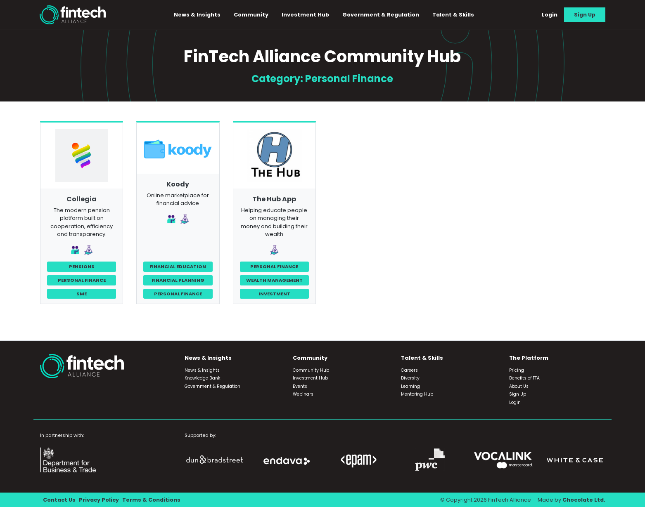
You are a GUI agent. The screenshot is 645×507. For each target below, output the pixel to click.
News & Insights (197, 14)
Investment (274, 293)
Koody (177, 184)
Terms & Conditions (151, 499)
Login (549, 14)
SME (81, 293)
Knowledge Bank (203, 378)
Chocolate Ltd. (583, 499)
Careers (409, 370)
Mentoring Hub (417, 394)
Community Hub (311, 370)
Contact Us (59, 499)
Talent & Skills (453, 14)
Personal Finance (82, 280)
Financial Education (177, 266)
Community (251, 14)
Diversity (410, 378)
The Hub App (274, 199)
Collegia (81, 199)
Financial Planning (178, 280)
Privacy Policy (99, 499)
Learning (410, 386)
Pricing (516, 370)
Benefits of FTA (524, 378)
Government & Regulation (380, 14)
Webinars (303, 394)
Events (300, 386)
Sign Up (584, 14)
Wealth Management (274, 280)
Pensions (82, 266)
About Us (519, 386)
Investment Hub (305, 14)
